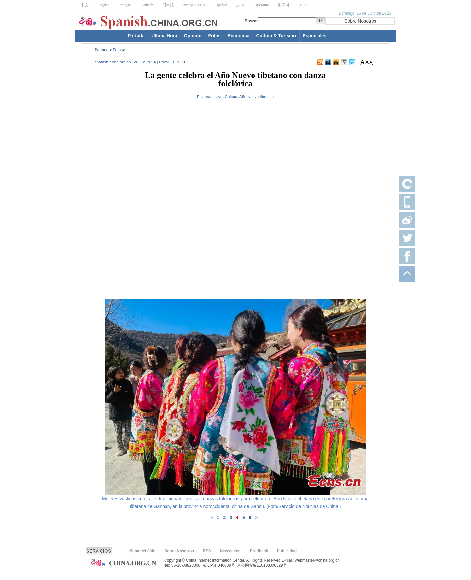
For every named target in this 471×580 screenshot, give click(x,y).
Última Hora (164, 35)
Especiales (314, 35)
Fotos (214, 35)
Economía (239, 35)
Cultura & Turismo (276, 35)
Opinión (192, 35)
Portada (136, 35)
